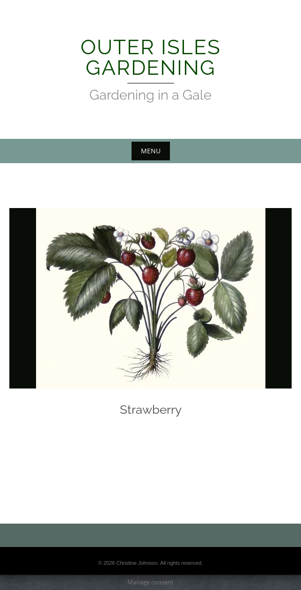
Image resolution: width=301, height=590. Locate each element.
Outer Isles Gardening (151, 57)
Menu (151, 150)
